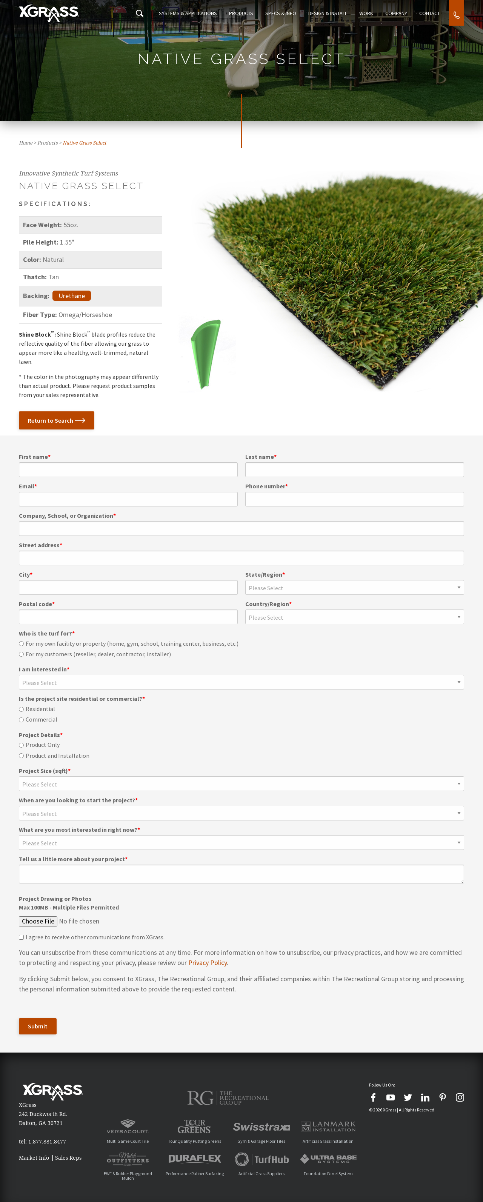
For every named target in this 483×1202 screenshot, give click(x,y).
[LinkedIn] (425, 1097)
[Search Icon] (138, 13)
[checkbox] (241, 648)
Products (241, 13)
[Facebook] (373, 1097)
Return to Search (56, 420)
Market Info (34, 1158)
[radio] (241, 643)
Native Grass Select (84, 143)
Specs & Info (281, 13)
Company (397, 13)
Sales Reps (68, 1158)
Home (25, 143)
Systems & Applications (187, 13)
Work (368, 13)
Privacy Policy (207, 962)
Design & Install (329, 13)
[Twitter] (408, 1097)
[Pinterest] (442, 1097)
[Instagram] (460, 1097)
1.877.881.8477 (47, 1142)
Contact (429, 13)
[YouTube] (390, 1097)
